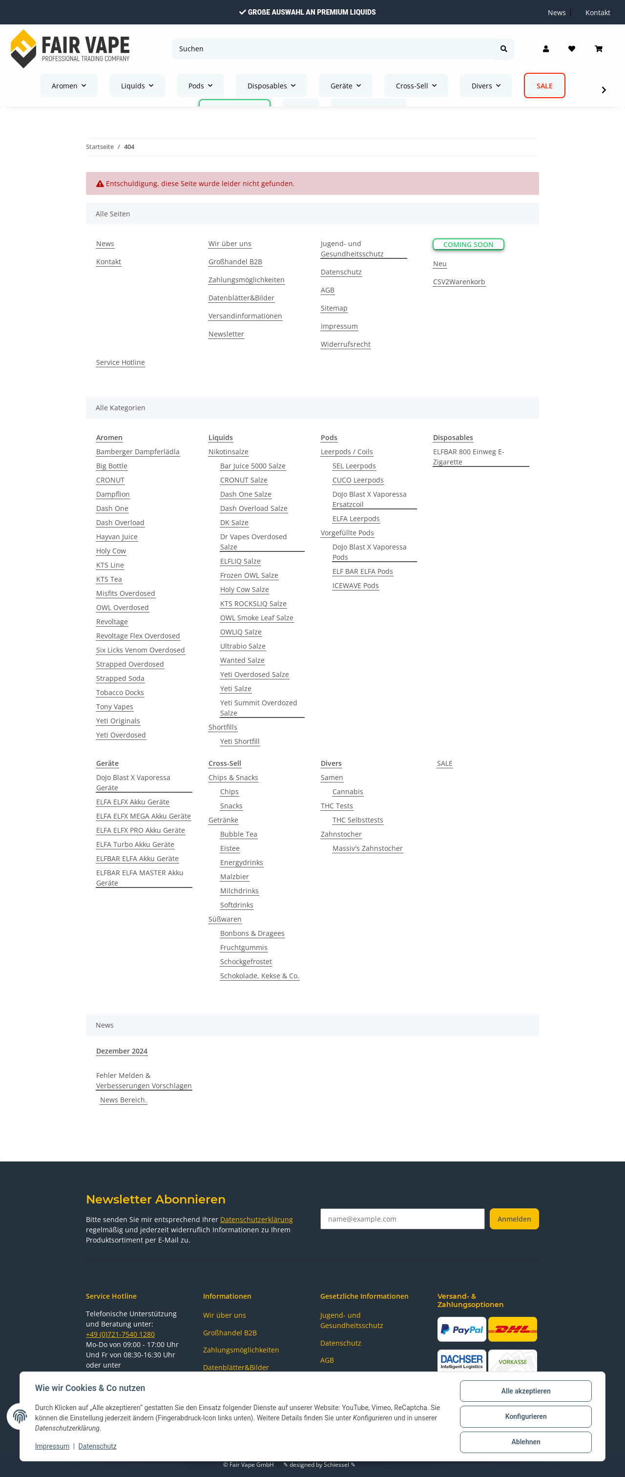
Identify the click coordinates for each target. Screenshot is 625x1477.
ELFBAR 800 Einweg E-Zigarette (468, 456)
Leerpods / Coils (347, 451)
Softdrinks (236, 904)
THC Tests (337, 805)
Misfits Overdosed (125, 593)
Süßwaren (225, 919)
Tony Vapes (114, 706)
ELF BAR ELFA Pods (363, 571)
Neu (440, 263)
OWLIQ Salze (241, 631)
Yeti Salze (235, 688)
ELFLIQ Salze (240, 561)
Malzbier (234, 876)
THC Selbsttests (358, 819)
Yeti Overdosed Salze (254, 674)
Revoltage (112, 621)
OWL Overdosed (122, 607)
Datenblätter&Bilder (241, 297)
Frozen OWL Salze (249, 575)
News (105, 243)
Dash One (112, 508)
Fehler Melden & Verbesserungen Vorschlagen (144, 1080)
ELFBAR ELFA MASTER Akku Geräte (140, 877)
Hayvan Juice (117, 536)
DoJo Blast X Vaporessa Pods (370, 552)
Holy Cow (111, 550)
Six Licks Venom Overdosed (140, 649)
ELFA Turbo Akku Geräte (135, 844)
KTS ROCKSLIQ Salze (253, 603)
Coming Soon (468, 244)
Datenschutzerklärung (256, 1219)
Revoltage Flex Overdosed (138, 635)
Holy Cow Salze (244, 589)
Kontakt (108, 261)
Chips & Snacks (233, 777)
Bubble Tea (238, 834)
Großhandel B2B (235, 261)
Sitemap (334, 308)
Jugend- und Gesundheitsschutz (352, 248)
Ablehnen (525, 1442)
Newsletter (226, 333)
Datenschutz (98, 1447)
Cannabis (348, 791)
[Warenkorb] (598, 49)
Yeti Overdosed (121, 734)
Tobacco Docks (120, 692)
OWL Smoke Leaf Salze (256, 617)
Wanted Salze (242, 660)
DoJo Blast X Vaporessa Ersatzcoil (370, 499)
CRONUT (110, 480)
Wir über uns (229, 243)
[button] (546, 49)
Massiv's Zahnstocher (368, 848)
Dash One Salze (245, 494)
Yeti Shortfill (240, 741)
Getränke (223, 819)
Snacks (231, 805)
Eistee (230, 848)
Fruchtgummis (244, 947)
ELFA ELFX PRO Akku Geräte (140, 830)
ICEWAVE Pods (356, 585)
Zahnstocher (341, 834)
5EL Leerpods (354, 465)
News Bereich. (123, 1099)
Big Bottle (111, 465)
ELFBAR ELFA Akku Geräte (137, 858)
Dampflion (113, 494)
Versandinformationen (245, 315)
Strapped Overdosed (130, 664)
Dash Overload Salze (254, 508)
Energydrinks (241, 862)
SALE (445, 763)
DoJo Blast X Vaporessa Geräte (133, 782)
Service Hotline (120, 362)
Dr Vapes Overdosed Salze (253, 541)
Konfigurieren (525, 1417)
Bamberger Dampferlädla (138, 451)
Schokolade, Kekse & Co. (259, 975)
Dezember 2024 (121, 1050)
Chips (229, 791)
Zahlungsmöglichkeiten (246, 279)
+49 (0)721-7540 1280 (120, 1334)
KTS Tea (109, 579)
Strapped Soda (120, 678)
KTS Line (110, 565)
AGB (327, 290)
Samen (332, 777)
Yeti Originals (118, 720)
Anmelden (514, 1219)
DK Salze (234, 522)
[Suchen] (333, 48)
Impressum (53, 1447)
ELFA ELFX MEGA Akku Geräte (143, 816)
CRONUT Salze (244, 480)
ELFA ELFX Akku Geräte (132, 801)
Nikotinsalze (228, 451)
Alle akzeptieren (525, 1391)
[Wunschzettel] (571, 49)
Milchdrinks (239, 890)
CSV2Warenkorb (459, 281)
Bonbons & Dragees (252, 933)
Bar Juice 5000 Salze (253, 465)
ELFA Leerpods (356, 518)
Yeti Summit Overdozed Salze (258, 707)
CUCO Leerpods (358, 480)
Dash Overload (120, 522)
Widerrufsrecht (346, 344)
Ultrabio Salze (243, 646)
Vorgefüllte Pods (347, 532)
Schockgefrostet (246, 961)
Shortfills (222, 727)
